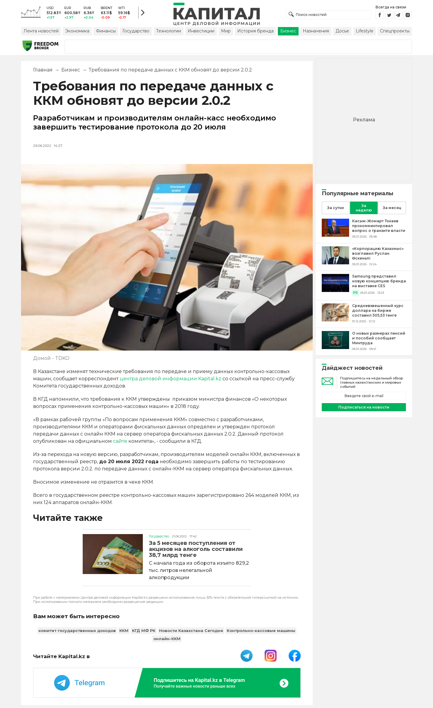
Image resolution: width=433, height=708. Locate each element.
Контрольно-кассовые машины (261, 630)
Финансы (106, 31)
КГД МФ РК (143, 630)
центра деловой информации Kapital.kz (170, 378)
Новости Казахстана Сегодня (191, 630)
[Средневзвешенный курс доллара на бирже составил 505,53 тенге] (335, 320)
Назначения (316, 31)
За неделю (364, 207)
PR (355, 293)
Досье (342, 31)
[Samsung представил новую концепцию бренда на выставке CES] (335, 290)
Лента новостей (41, 31)
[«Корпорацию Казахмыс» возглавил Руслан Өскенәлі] (335, 263)
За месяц (392, 207)
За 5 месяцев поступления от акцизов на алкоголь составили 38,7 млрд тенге (196, 549)
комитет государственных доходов (77, 630)
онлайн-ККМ (166, 638)
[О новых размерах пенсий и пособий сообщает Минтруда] (335, 347)
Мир (226, 31)
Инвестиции (201, 31)
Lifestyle (364, 31)
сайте (120, 441)
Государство (135, 31)
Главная (43, 70)
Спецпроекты (395, 31)
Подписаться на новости (363, 407)
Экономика (77, 31)
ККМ (123, 630)
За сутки (335, 207)
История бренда (255, 31)
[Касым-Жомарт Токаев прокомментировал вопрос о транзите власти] (335, 235)
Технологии (168, 31)
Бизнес (288, 31)
